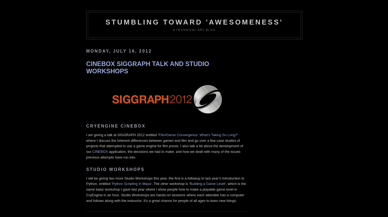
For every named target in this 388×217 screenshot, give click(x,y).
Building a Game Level (207, 184)
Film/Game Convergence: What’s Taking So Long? (198, 135)
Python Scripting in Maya (131, 184)
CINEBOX (100, 152)
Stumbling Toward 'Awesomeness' (194, 22)
